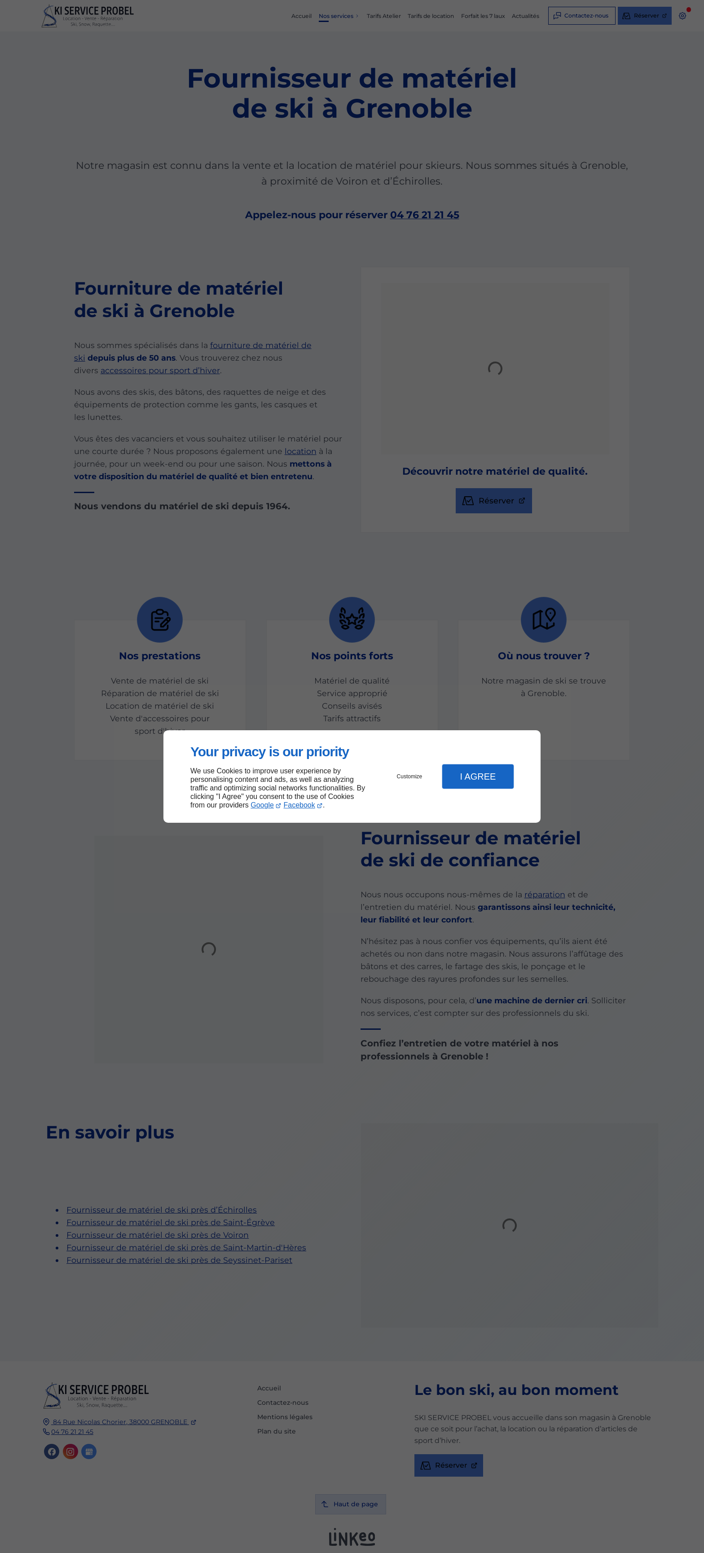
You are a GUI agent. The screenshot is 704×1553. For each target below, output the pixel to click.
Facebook (299, 805)
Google (262, 805)
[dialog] (352, 776)
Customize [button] (409, 776)
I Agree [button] (478, 776)
